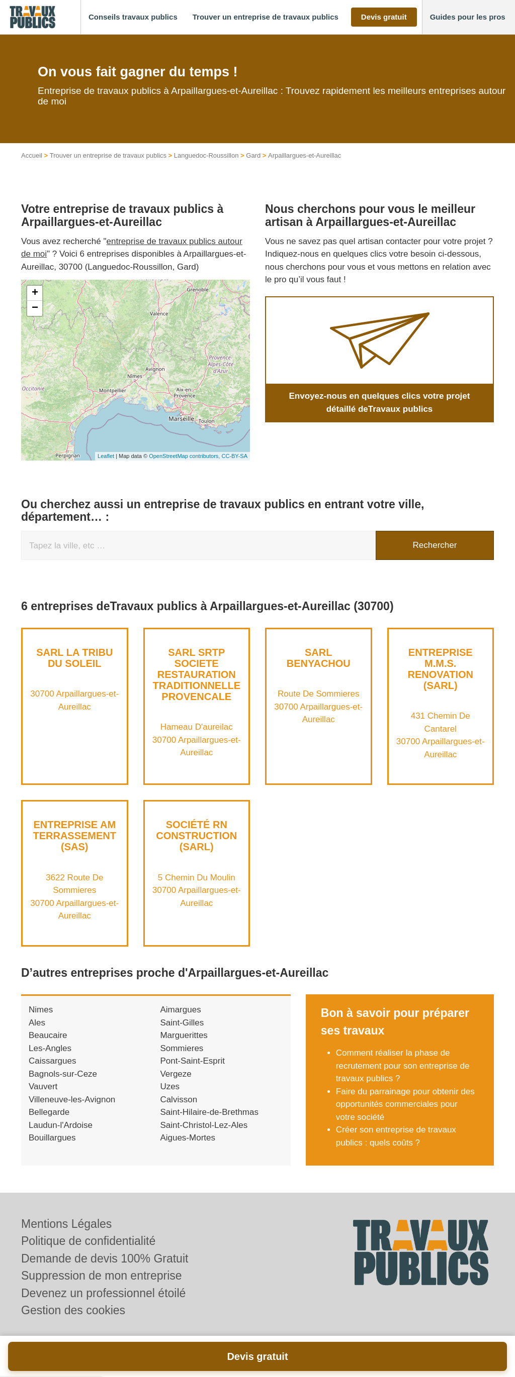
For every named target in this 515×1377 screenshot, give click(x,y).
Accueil (31, 155)
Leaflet (106, 456)
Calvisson (178, 1099)
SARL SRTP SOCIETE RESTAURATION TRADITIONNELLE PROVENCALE (196, 674)
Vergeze (175, 1074)
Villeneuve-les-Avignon (72, 1099)
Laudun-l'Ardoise (61, 1125)
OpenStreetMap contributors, (185, 456)
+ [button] (35, 293)
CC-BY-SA (234, 456)
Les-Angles (50, 1048)
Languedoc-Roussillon (206, 155)
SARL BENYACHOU (319, 658)
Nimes (41, 1009)
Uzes (170, 1086)
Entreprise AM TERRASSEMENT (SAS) (74, 835)
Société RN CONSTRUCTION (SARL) (196, 835)
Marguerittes (183, 1035)
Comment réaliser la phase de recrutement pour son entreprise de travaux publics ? (403, 1065)
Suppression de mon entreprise (101, 1275)
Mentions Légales (66, 1223)
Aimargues (180, 1009)
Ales (37, 1022)
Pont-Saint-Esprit (192, 1061)
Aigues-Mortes (187, 1137)
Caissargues (52, 1061)
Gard (253, 155)
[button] (133, 17)
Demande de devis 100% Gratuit (104, 1258)
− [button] (35, 308)
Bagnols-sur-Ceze (63, 1074)
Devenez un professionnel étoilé (103, 1293)
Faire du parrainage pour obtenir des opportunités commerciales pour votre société (405, 1104)
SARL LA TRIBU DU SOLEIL (74, 658)
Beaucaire (48, 1035)
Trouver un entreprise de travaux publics (108, 155)
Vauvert (43, 1086)
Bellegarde (49, 1112)
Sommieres (181, 1048)
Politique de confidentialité (88, 1240)
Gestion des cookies (73, 1310)
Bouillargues (52, 1137)
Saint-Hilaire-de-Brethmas (209, 1112)
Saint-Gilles (182, 1022)
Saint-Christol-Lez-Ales (203, 1125)
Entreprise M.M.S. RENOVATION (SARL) (440, 669)
